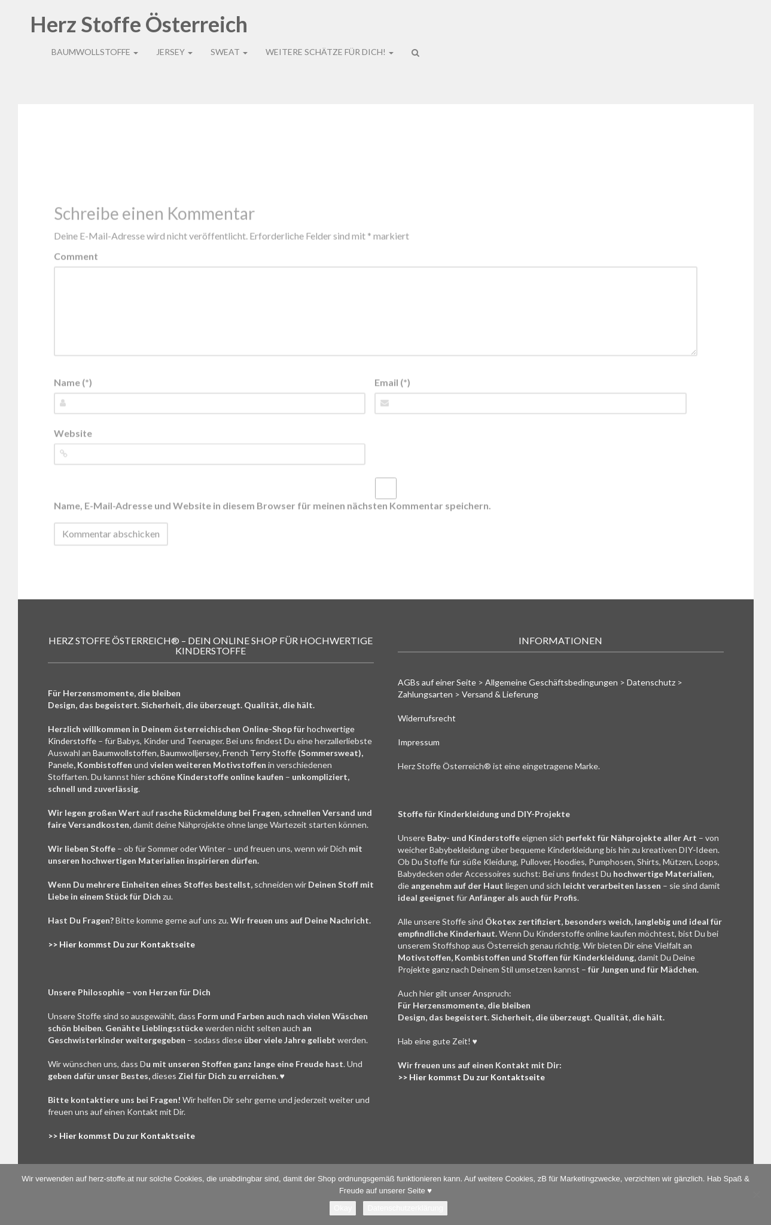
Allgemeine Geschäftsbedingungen (551, 682)
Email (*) (392, 382)
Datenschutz (651, 682)
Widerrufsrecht (427, 718)
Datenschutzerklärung (405, 1207)
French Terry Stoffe (259, 753)
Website (73, 432)
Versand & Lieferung (500, 694)
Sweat (229, 26)
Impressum (419, 742)
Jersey (174, 26)
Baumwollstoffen (125, 753)
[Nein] (756, 1194)
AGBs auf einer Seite (437, 682)
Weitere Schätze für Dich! (330, 26)
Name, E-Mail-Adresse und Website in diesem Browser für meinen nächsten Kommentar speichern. (272, 505)
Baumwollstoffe (94, 26)
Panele (61, 765)
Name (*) (73, 382)
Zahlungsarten (425, 694)
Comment (76, 255)
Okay (343, 1207)
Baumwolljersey (189, 753)
